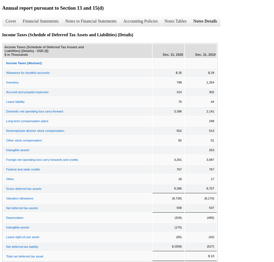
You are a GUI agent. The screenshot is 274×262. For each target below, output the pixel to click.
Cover (11, 21)
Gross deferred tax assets (23, 188)
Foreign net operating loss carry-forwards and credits (42, 159)
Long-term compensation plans (27, 121)
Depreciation (15, 217)
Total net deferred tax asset (24, 256)
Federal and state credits (23, 169)
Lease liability (15, 101)
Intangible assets (17, 150)
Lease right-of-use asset (22, 237)
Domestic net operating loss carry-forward (34, 111)
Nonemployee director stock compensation (35, 130)
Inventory (12, 82)
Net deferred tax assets (22, 208)
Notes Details (205, 21)
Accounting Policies (140, 21)
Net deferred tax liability (22, 246)
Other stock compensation (24, 140)
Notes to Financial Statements (91, 21)
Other (10, 179)
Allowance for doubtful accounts (28, 72)
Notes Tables (176, 21)
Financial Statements (41, 21)
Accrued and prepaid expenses (27, 92)
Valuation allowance (19, 198)
